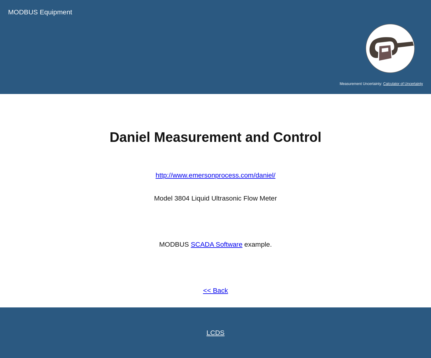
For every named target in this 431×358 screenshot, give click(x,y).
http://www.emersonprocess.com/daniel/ (215, 175)
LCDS (215, 332)
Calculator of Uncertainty (403, 84)
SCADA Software (217, 244)
